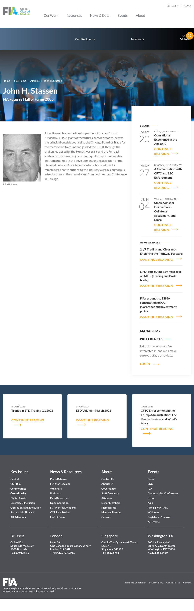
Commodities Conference (163, 501)
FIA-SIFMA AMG (158, 515)
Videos (184, 39)
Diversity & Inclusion (22, 510)
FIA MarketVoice (60, 491)
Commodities (18, 496)
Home (6, 80)
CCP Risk (15, 491)
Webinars (56, 496)
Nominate (137, 39)
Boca (151, 486)
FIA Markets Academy (63, 515)
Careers (105, 524)
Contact (187, 590)
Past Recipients (85, 39)
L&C (150, 491)
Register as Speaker (159, 524)
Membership (108, 515)
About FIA (107, 491)
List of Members (110, 510)
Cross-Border (18, 501)
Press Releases (58, 486)
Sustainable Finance (22, 520)
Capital (14, 486)
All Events (154, 529)
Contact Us (107, 486)
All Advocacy (18, 524)
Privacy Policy (156, 590)
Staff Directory (110, 501)
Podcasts (55, 501)
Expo (151, 505)
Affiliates (106, 505)
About (187, 5)
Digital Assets (18, 505)
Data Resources (59, 505)
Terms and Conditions (135, 590)
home (17, 39)
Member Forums (111, 520)
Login (175, 5)
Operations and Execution (25, 515)
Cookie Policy (173, 590)
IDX (150, 496)
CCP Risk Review (60, 520)
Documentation (59, 510)
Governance (108, 496)
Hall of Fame (57, 524)
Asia (150, 510)
